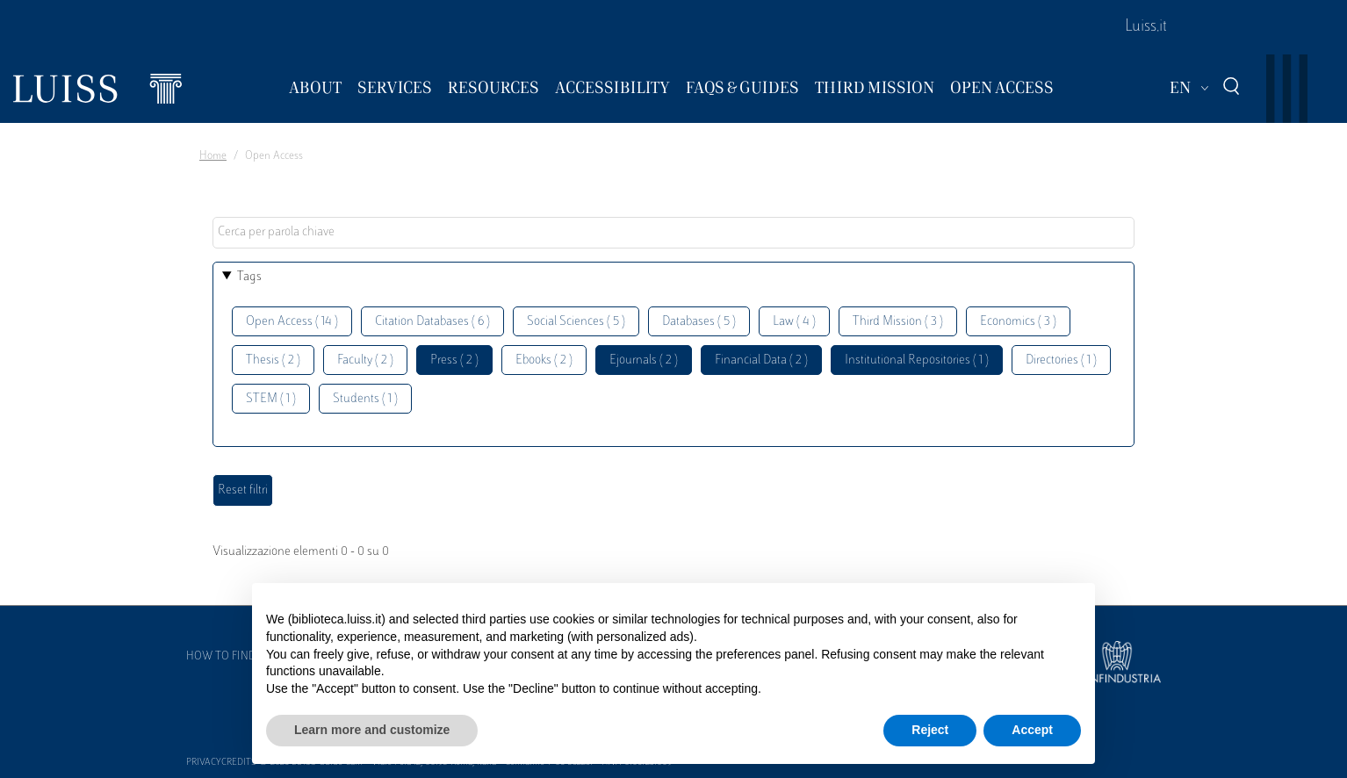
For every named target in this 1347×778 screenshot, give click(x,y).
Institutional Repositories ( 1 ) (917, 360)
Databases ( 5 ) (699, 321)
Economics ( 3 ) (1018, 321)
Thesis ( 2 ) (273, 360)
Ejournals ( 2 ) (643, 360)
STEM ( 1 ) (271, 399)
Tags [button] (249, 277)
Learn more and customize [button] (372, 730)
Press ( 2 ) (454, 360)
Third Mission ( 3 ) (898, 321)
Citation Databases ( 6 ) (432, 321)
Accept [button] (1032, 730)
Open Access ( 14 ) (292, 321)
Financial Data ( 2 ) (761, 360)
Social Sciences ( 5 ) (576, 321)
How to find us (229, 657)
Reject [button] (929, 730)
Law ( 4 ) (794, 321)
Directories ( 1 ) (1061, 360)
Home (213, 156)
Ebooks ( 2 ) (544, 360)
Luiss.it (1146, 27)
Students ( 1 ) (365, 399)
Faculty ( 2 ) (365, 360)
